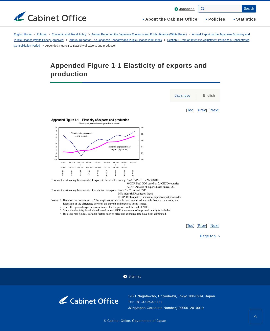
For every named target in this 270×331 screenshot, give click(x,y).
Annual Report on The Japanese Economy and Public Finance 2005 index (115, 40)
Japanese (187, 9)
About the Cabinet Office (171, 19)
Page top (208, 236)
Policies (216, 19)
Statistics (246, 19)
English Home (22, 34)
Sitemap (135, 276)
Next (214, 110)
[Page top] (255, 316)
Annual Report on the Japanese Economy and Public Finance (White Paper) (139, 34)
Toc (190, 110)
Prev (202, 110)
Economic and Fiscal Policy (69, 34)
